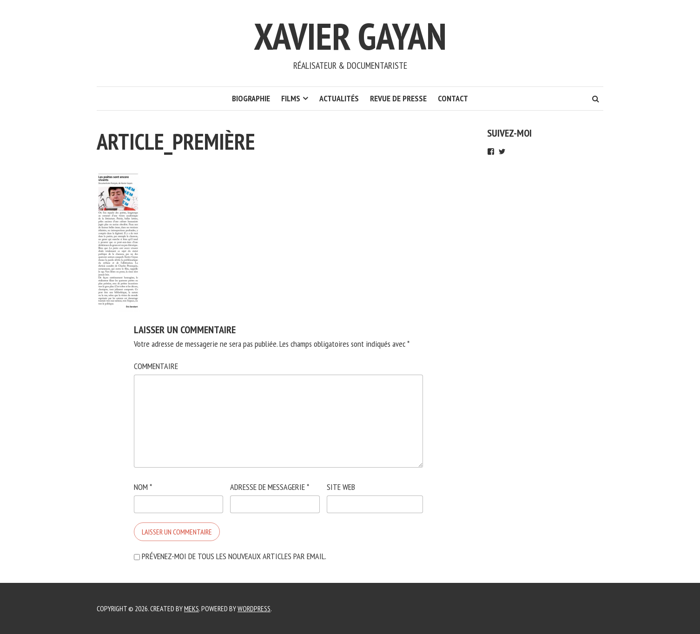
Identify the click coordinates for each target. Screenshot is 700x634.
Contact (453, 98)
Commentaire (156, 366)
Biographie (251, 98)
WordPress (254, 608)
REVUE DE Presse (398, 98)
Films (290, 98)
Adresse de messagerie (269, 487)
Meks (191, 608)
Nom (143, 487)
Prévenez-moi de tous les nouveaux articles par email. (234, 556)
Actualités (339, 98)
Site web (341, 487)
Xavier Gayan (350, 36)
